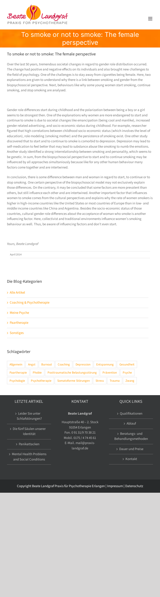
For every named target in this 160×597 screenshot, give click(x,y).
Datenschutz (134, 486)
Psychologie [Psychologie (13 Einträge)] (17, 380)
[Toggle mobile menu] (150, 18)
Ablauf (131, 423)
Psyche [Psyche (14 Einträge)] (127, 372)
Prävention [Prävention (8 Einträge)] (109, 372)
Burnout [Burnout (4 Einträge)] (46, 364)
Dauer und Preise (131, 449)
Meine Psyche (19, 312)
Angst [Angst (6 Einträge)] (31, 364)
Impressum (115, 486)
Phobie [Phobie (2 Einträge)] (37, 372)
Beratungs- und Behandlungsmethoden (131, 436)
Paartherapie (19, 322)
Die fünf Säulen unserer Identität (29, 431)
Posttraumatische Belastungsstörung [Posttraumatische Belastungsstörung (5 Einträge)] (72, 372)
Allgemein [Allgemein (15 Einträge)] (16, 364)
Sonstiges (17, 332)
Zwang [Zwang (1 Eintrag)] (129, 380)
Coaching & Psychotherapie (29, 302)
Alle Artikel (17, 292)
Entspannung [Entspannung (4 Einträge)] (105, 364)
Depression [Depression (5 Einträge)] (83, 364)
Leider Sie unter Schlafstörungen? (29, 416)
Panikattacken (29, 444)
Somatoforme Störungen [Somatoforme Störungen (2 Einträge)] (73, 380)
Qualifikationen (131, 413)
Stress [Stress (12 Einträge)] (100, 380)
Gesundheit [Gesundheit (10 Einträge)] (126, 364)
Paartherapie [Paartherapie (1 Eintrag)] (18, 372)
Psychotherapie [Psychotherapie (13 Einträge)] (41, 380)
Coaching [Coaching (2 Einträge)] (64, 364)
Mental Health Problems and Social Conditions (29, 457)
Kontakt (131, 459)
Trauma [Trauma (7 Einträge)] (115, 380)
